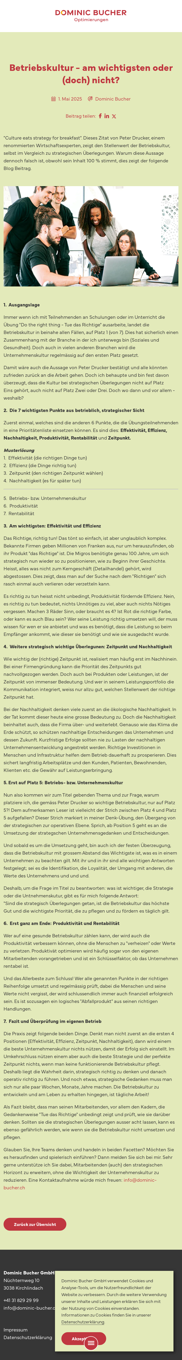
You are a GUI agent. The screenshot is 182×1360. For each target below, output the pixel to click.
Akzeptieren (84, 1338)
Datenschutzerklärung (28, 1337)
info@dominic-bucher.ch (31, 1307)
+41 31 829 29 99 (21, 1300)
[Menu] (91, 1343)
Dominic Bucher (113, 98)
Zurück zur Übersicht (35, 1224)
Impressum (15, 1329)
